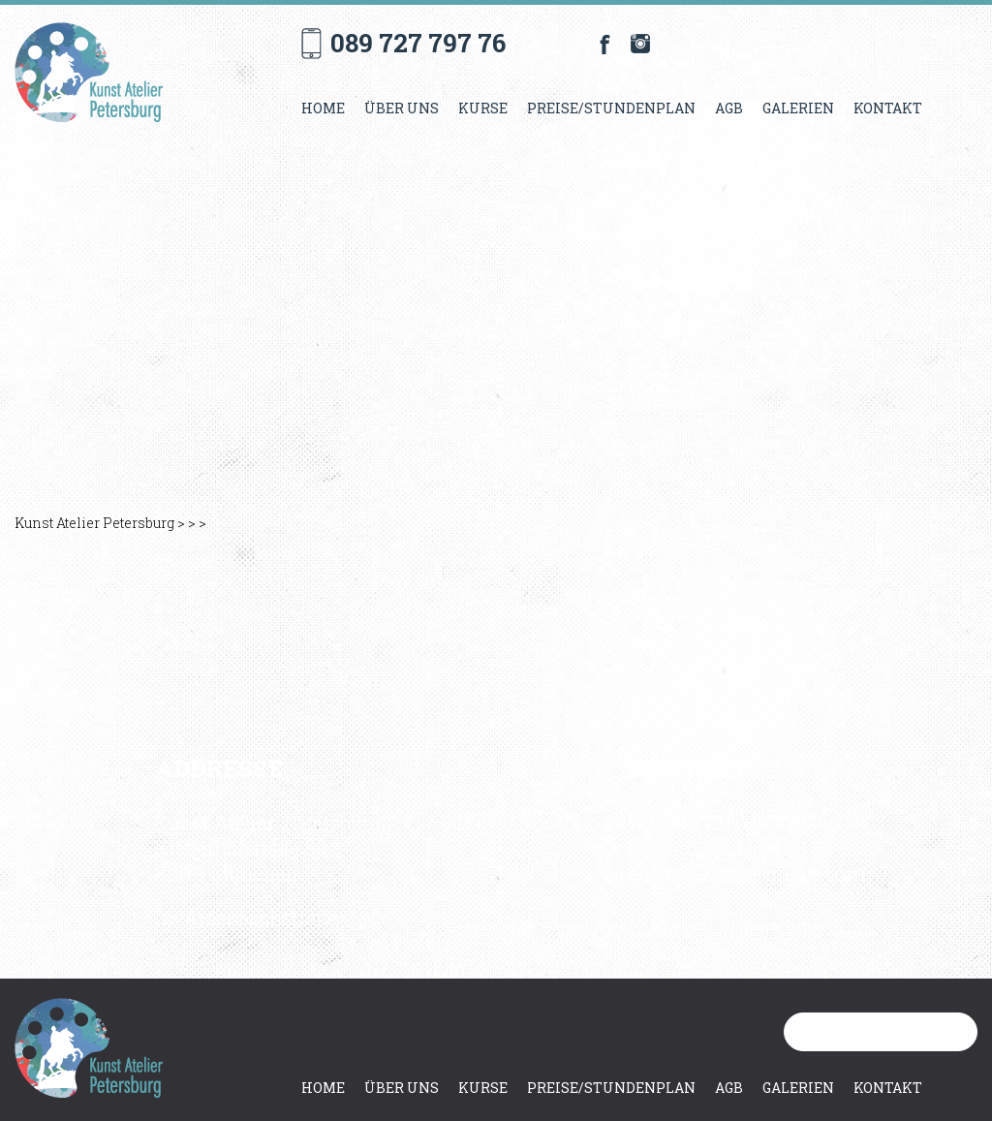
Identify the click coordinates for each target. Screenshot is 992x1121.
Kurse (483, 108)
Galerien (798, 108)
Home (323, 108)
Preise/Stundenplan (611, 108)
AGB (729, 108)
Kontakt (887, 108)
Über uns (401, 108)
